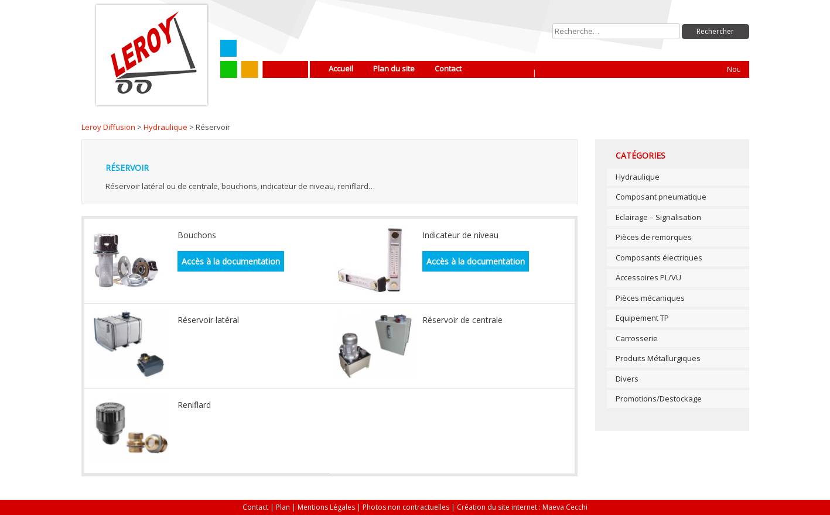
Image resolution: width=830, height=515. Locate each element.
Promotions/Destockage (659, 398)
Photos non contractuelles (406, 507)
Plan (283, 507)
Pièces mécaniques (650, 298)
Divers (627, 378)
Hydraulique (165, 127)
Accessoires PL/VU (648, 277)
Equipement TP (642, 318)
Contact (448, 68)
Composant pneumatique (661, 196)
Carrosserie (637, 338)
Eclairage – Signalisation (658, 217)
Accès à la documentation (231, 261)
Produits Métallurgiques (658, 358)
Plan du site (394, 68)
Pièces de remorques (654, 237)
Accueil (341, 68)
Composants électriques (659, 257)
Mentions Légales (326, 507)
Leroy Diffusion (108, 127)
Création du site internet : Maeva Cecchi (522, 507)
